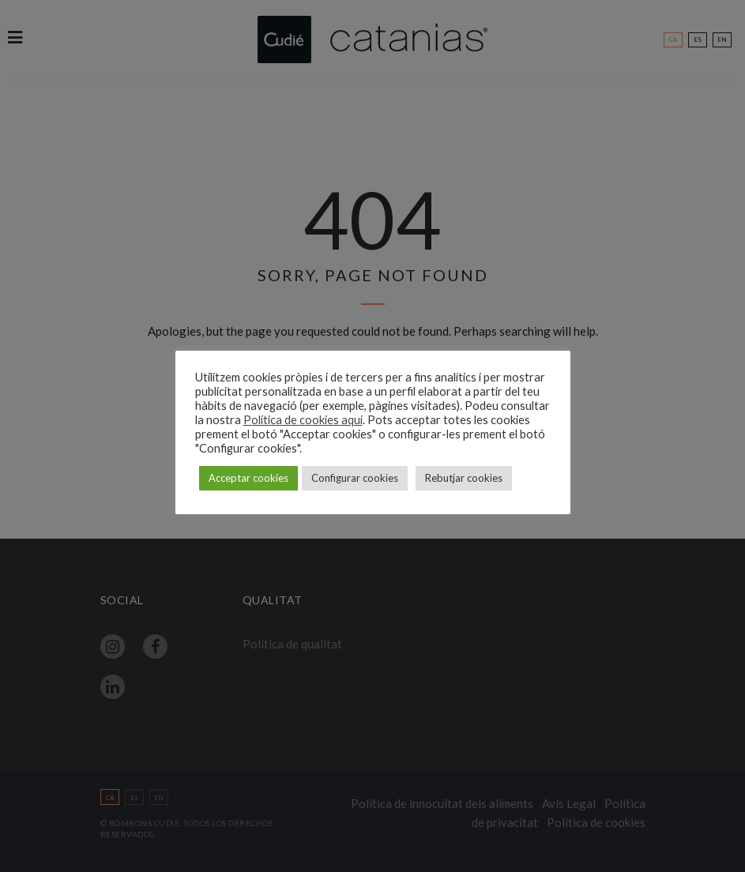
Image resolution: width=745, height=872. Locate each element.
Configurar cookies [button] (354, 478)
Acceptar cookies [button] (248, 478)
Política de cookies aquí (303, 420)
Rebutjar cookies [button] (463, 478)
